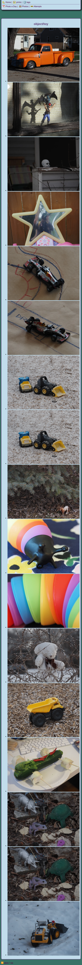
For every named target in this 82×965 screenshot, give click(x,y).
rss (11, 963)
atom (6, 963)
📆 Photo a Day (9, 6)
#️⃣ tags (26, 2)
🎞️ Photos (23, 6)
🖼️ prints (17, 2)
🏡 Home (6, 2)
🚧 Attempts (36, 6)
